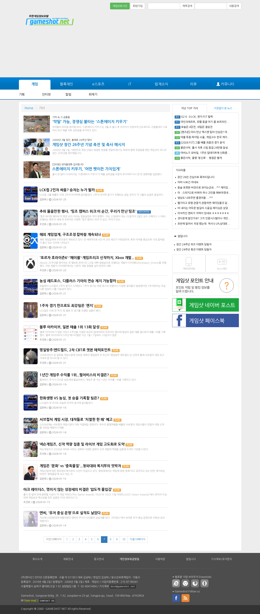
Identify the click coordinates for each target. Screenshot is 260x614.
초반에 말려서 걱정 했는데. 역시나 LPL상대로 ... (204, 223)
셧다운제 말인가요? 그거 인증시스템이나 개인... (204, 218)
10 (123, 539)
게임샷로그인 (120, 6)
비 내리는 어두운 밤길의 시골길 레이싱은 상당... (204, 208)
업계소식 (161, 84)
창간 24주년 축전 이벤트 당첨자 (194, 249)
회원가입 (138, 6)
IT (129, 84)
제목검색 (187, 6)
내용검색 (234, 6)
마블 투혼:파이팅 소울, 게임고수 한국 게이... (205, 137)
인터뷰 (46, 94)
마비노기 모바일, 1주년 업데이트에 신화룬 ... (206, 153)
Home (28, 108)
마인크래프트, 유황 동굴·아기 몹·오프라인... (205, 122)
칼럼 (68, 94)
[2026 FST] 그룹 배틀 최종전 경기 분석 (203, 142)
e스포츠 (98, 84)
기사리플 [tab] (180, 170)
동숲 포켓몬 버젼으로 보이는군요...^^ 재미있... (204, 187)
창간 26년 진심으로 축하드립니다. (196, 177)
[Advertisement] (224, 23)
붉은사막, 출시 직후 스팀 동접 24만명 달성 (204, 147)
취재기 (93, 94)
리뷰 (193, 84)
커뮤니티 (225, 84)
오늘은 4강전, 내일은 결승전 (196, 127)
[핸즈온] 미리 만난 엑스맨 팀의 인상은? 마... (205, 132)
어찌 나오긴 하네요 (187, 182)
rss (185, 597)
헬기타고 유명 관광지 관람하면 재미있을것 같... (203, 203)
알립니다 (182, 236)
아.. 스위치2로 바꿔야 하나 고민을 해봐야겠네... (204, 192)
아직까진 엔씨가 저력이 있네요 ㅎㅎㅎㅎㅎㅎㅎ (203, 213)
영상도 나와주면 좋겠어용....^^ (195, 198)
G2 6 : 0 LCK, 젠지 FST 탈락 (197, 116)
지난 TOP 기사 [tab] (189, 108)
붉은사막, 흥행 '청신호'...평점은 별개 (201, 158)
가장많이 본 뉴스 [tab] (223, 108)
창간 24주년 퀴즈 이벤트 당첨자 (194, 244)
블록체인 (66, 84)
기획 (22, 94)
